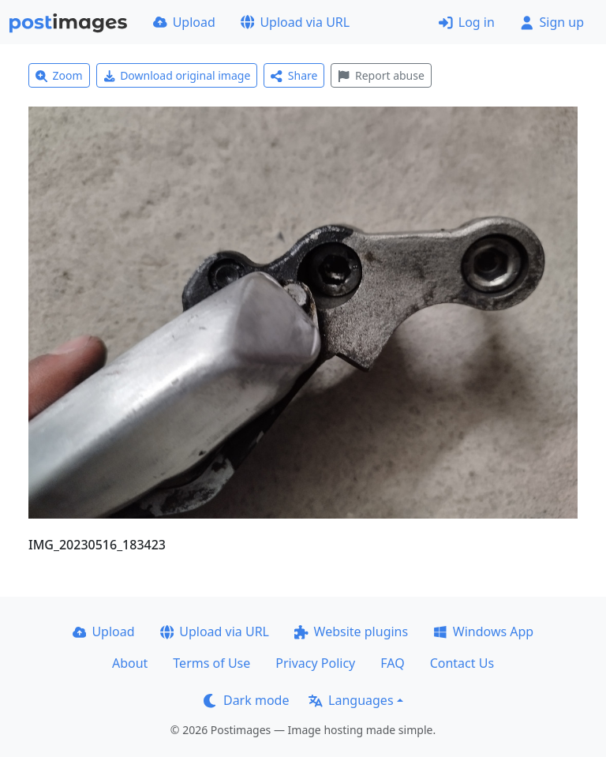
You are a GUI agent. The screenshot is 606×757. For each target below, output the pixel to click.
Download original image (177, 75)
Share (294, 75)
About (130, 663)
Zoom (59, 75)
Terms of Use (211, 663)
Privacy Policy (315, 663)
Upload (184, 22)
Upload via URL (295, 22)
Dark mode (246, 700)
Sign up (552, 22)
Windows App (483, 631)
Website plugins (351, 631)
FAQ (392, 663)
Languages (351, 700)
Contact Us (462, 663)
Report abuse (381, 75)
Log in (467, 22)
